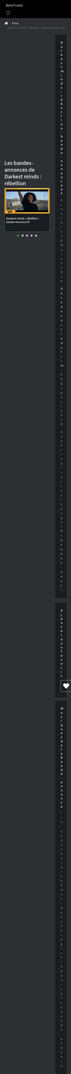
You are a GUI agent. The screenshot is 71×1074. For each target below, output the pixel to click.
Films (15, 23)
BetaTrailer (14, 5)
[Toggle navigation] (8, 13)
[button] (18, 235)
